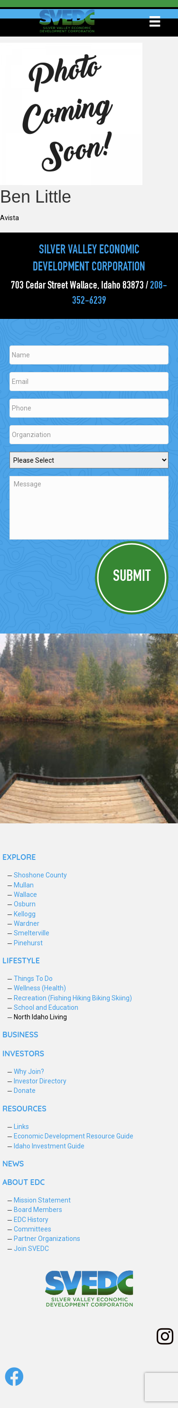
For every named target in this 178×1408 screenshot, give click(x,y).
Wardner (26, 923)
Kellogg (25, 914)
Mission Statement (42, 1200)
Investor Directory (40, 1081)
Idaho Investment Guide (49, 1146)
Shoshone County (40, 875)
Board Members (38, 1209)
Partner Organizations (47, 1238)
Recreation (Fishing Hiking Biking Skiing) (73, 998)
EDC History (31, 1219)
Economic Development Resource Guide (73, 1136)
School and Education (46, 1007)
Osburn (25, 904)
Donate (25, 1090)
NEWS (13, 1163)
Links (21, 1126)
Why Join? (29, 1071)
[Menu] (155, 21)
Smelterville (31, 933)
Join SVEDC (31, 1248)
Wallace (25, 894)
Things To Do (33, 978)
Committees (32, 1229)
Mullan (24, 885)
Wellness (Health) (40, 988)
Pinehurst (28, 943)
